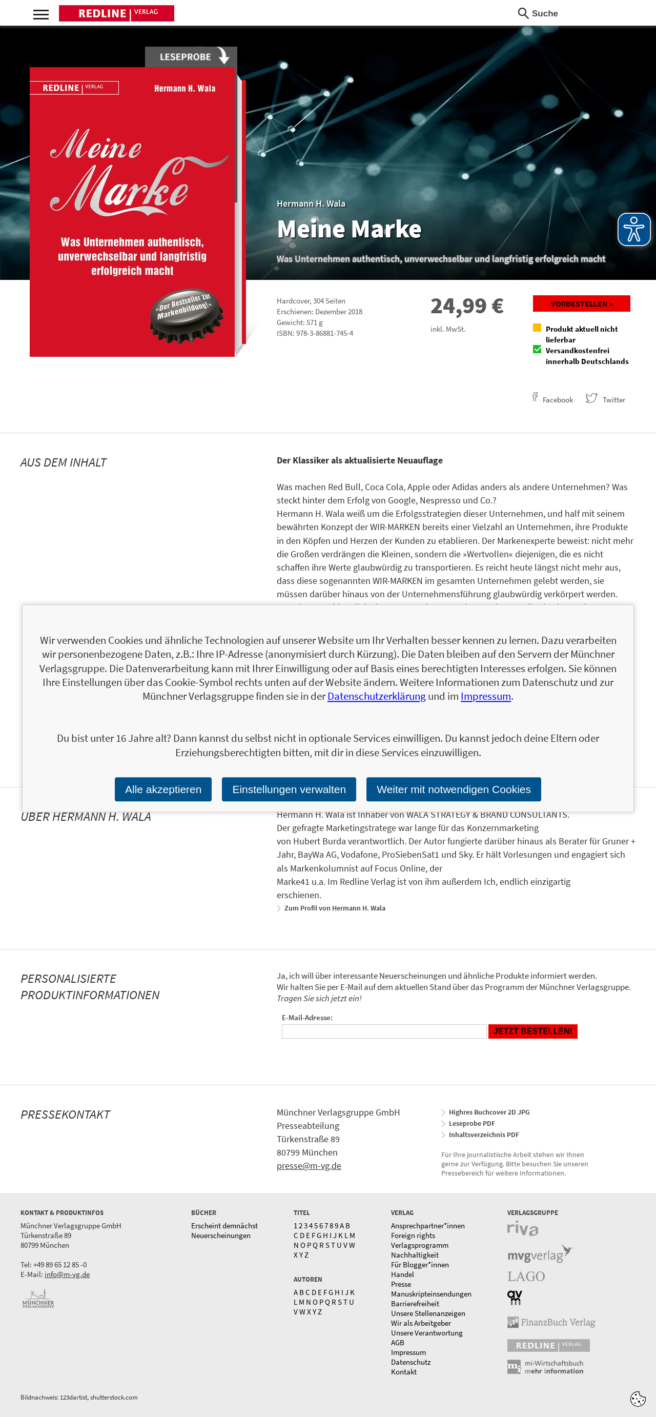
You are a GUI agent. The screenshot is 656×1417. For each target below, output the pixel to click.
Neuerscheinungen (221, 1235)
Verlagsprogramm (419, 1245)
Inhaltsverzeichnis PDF (484, 1134)
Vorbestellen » (582, 303)
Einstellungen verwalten (289, 789)
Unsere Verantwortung (427, 1333)
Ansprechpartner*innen (428, 1225)
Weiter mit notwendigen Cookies (454, 789)
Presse (401, 1284)
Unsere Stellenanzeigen (428, 1313)
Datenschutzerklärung (376, 696)
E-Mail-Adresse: (307, 1017)
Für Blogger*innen (420, 1264)
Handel (402, 1274)
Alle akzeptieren (163, 789)
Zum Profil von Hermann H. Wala (334, 908)
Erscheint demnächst (224, 1225)
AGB (397, 1342)
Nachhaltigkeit (415, 1255)
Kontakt (404, 1371)
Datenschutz (410, 1362)
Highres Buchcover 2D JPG (489, 1112)
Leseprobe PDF (472, 1123)
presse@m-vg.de (309, 1165)
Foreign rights (413, 1235)
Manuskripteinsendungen (431, 1294)
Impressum (408, 1352)
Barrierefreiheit (415, 1303)
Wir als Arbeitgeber (421, 1323)
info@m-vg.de (67, 1274)
